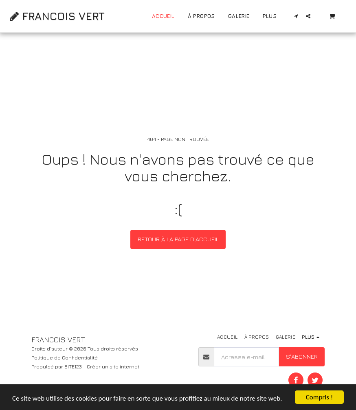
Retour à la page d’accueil (178, 239)
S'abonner (302, 356)
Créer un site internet (113, 367)
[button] (296, 16)
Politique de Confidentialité (64, 358)
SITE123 (73, 367)
